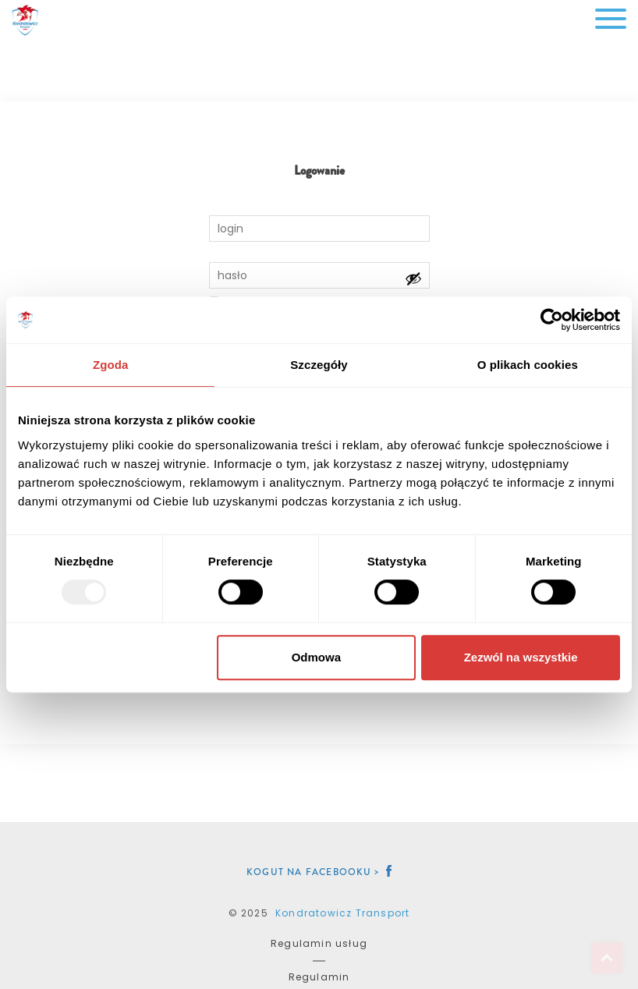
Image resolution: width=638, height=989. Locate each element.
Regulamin (319, 977)
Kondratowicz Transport (342, 913)
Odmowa (316, 657)
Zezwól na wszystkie (521, 657)
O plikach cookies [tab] (527, 364)
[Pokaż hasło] (413, 278)
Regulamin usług (319, 943)
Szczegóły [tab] (318, 364)
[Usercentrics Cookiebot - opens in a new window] (552, 319)
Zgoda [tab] (111, 364)
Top (606, 957)
